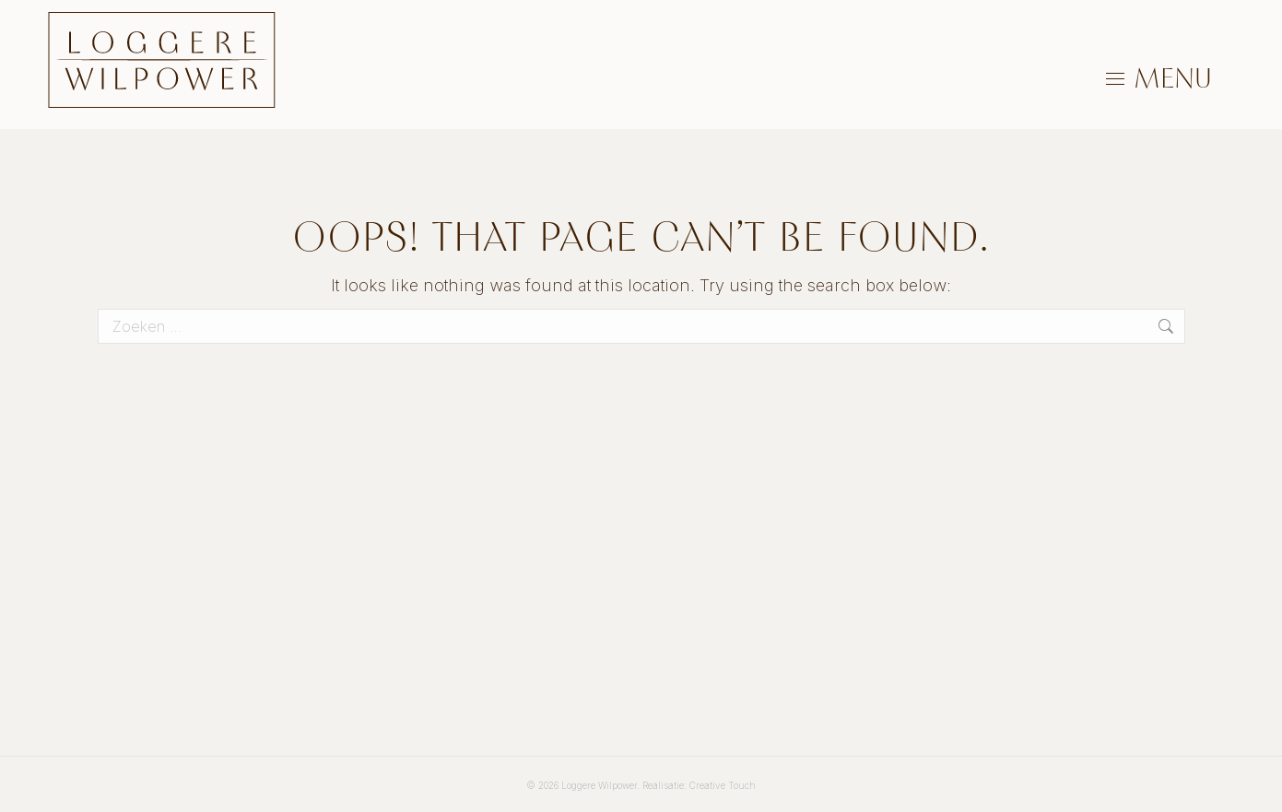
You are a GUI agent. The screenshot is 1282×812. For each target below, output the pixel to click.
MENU (1173, 78)
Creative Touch (722, 785)
